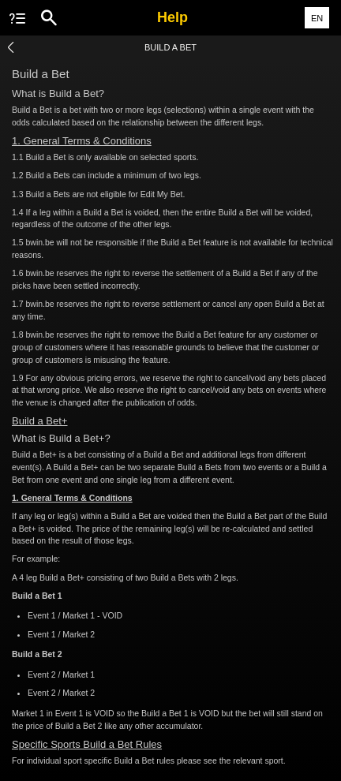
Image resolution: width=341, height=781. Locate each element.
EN (317, 18)
